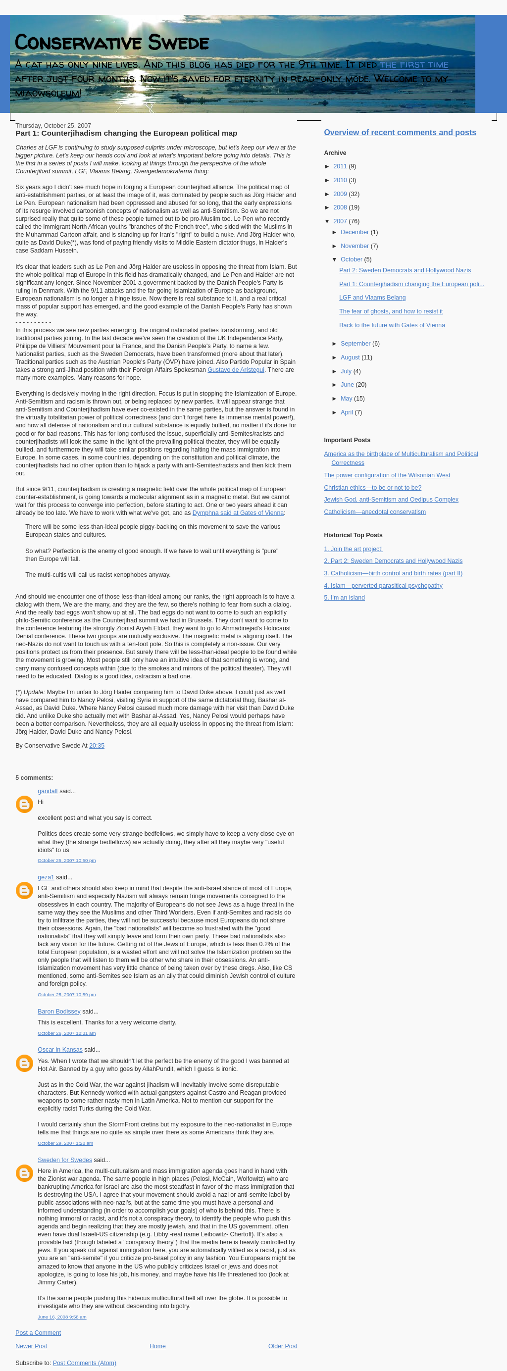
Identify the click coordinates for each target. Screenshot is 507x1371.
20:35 (96, 745)
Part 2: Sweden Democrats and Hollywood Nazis (405, 270)
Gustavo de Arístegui (235, 369)
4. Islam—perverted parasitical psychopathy (383, 585)
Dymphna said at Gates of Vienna (238, 512)
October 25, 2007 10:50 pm (67, 860)
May (347, 398)
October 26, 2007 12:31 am (67, 1033)
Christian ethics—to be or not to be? (372, 487)
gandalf (48, 791)
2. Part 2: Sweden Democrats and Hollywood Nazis (393, 561)
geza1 (46, 877)
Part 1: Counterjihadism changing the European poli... (411, 284)
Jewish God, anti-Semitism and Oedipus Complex (391, 499)
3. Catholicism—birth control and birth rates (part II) (393, 573)
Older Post (282, 1346)
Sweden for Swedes (65, 1160)
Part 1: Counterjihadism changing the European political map (126, 133)
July (347, 371)
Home (158, 1346)
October (352, 259)
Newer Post (31, 1346)
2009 (341, 194)
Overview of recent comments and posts (400, 132)
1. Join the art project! (353, 549)
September (356, 343)
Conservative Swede (112, 42)
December (355, 232)
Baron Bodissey (59, 1011)
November (355, 246)
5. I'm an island (344, 597)
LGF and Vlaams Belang (372, 297)
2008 (341, 207)
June (348, 384)
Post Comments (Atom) (84, 1363)
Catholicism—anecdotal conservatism (375, 511)
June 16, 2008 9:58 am (62, 1317)
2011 (341, 166)
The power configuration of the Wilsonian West (387, 475)
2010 (341, 180)
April (348, 412)
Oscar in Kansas (60, 1049)
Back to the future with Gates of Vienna (392, 325)
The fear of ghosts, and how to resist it (391, 311)
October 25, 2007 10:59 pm (67, 994)
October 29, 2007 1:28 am (65, 1143)
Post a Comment (38, 1332)
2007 (341, 221)
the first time (414, 64)
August (351, 357)
